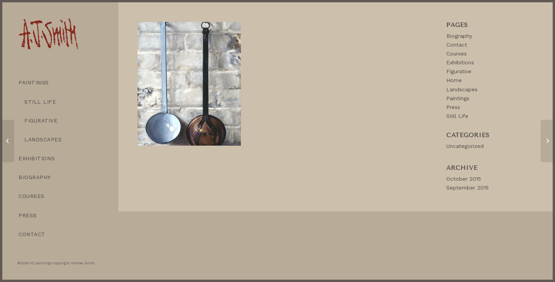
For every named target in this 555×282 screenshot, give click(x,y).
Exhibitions (460, 62)
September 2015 (467, 188)
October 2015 (463, 179)
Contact (456, 45)
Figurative (458, 71)
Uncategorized (465, 146)
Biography (459, 36)
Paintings (457, 98)
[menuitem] (60, 82)
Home (454, 80)
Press (453, 107)
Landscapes (462, 89)
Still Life (457, 116)
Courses (456, 53)
